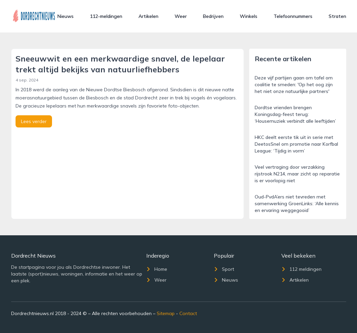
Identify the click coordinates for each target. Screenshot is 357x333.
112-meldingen (106, 16)
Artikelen (148, 16)
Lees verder (34, 121)
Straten (337, 16)
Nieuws (65, 16)
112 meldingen (301, 269)
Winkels (248, 16)
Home (156, 269)
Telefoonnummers (293, 16)
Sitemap (166, 313)
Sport (224, 269)
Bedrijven (213, 16)
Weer (181, 16)
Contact (188, 313)
